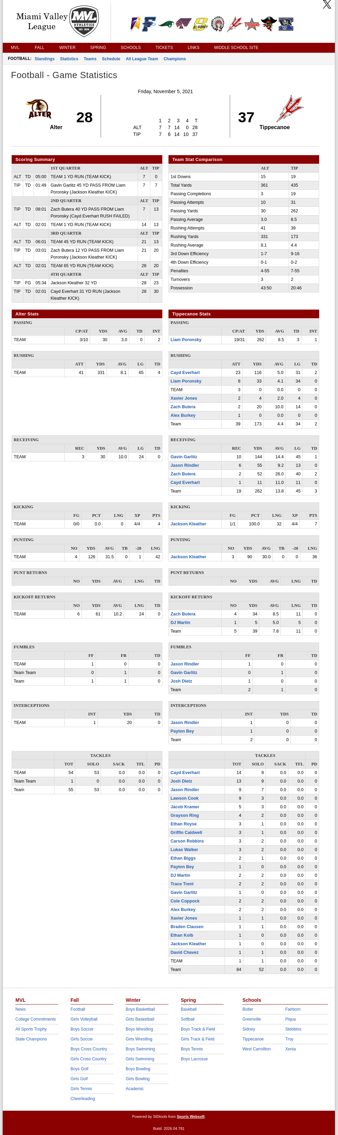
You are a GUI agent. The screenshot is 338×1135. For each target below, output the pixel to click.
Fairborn (293, 1009)
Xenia (290, 1049)
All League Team (142, 59)
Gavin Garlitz (184, 456)
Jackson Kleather (188, 524)
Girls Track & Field (197, 1039)
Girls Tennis (81, 1088)
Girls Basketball (140, 1019)
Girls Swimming (140, 1059)
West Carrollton (256, 1049)
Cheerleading (83, 1098)
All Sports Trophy (31, 1029)
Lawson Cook (185, 798)
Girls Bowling (138, 1078)
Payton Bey (182, 731)
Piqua (290, 1019)
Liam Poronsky (186, 339)
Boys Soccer (82, 1029)
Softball (188, 1019)
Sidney (248, 1029)
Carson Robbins (187, 841)
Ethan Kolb (182, 935)
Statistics (69, 59)
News (20, 1009)
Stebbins (293, 1029)
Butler (247, 1009)
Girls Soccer (82, 1039)
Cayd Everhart (185, 372)
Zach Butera (183, 406)
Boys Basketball (140, 1009)
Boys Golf (79, 1069)
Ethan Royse (184, 824)
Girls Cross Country (89, 1059)
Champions (175, 59)
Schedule (111, 59)
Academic (135, 1088)
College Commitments (35, 1019)
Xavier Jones (184, 398)
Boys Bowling (138, 1069)
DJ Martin (180, 622)
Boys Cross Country (89, 1049)
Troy (289, 1039)
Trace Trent (182, 884)
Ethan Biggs (183, 858)
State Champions (31, 1039)
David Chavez (185, 952)
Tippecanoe (253, 1039)
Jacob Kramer (185, 807)
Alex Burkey (183, 415)
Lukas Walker (184, 849)
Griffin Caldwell (186, 832)
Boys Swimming (140, 1049)
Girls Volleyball (84, 1019)
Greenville (251, 1019)
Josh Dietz (181, 681)
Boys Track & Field (198, 1029)
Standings (44, 59)
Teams (90, 59)
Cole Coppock (185, 901)
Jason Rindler (185, 465)
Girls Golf (79, 1078)
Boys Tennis (192, 1049)
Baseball (189, 1009)
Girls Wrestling (139, 1039)
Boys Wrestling (139, 1029)
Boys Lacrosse (194, 1059)
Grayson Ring (185, 815)
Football (78, 1009)
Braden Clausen (187, 926)
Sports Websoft (190, 1116)
